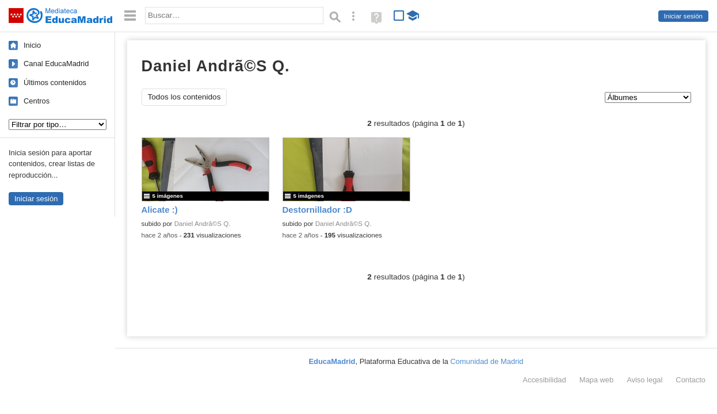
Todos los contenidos (184, 97)
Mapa (596, 379)
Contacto (690, 379)
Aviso (644, 379)
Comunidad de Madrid (487, 361)
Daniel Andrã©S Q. (202, 223)
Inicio (32, 45)
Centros (36, 101)
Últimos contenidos (55, 82)
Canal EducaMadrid (56, 63)
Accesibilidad (544, 379)
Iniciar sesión (683, 16)
